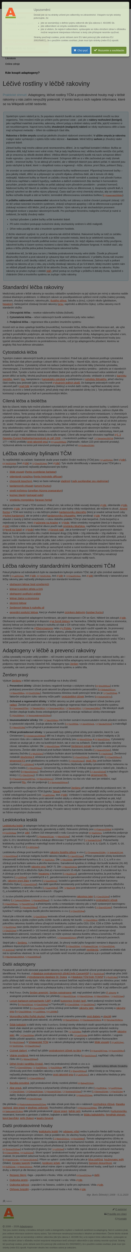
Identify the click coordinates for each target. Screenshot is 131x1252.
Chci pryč (82, 50)
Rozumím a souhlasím (111, 50)
